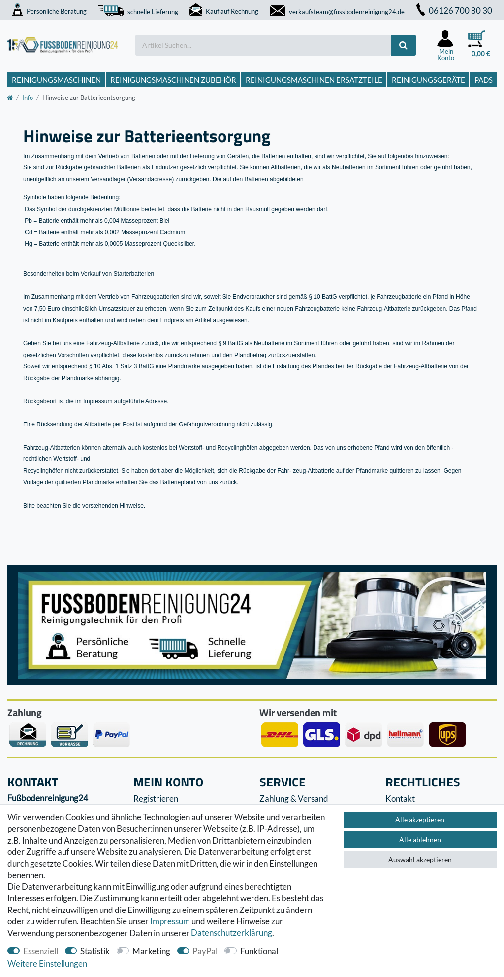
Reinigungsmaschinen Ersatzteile (314, 79)
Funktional (259, 951)
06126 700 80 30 (454, 10)
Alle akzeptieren (419, 819)
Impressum (170, 921)
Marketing (151, 951)
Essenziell (40, 951)
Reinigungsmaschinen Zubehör (173, 79)
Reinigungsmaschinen (56, 79)
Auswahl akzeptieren (420, 859)
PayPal (205, 951)
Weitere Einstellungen (47, 963)
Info (27, 97)
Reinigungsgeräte (428, 79)
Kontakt (400, 798)
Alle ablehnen (420, 839)
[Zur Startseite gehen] (10, 97)
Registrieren (155, 798)
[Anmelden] (445, 45)
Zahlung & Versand (293, 798)
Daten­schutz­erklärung (231, 933)
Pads (483, 79)
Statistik (95, 951)
